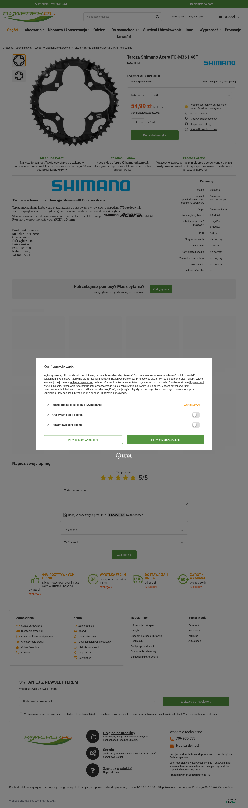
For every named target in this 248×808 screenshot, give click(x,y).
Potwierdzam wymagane (83, 439)
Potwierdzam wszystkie (165, 439)
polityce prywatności (81, 382)
